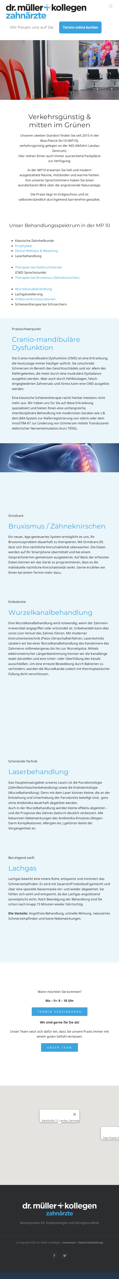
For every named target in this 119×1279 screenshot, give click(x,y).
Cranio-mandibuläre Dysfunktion (46, 343)
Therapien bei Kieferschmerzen (38, 267)
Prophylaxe (23, 246)
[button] (59, 1129)
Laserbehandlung (38, 772)
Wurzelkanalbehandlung (33, 289)
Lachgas (22, 868)
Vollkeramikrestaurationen (35, 299)
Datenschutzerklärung (90, 1242)
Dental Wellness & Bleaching (36, 251)
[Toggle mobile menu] (111, 6)
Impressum (69, 1242)
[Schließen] (74, 1114)
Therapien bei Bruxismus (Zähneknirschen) (47, 277)
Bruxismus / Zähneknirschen (57, 526)
